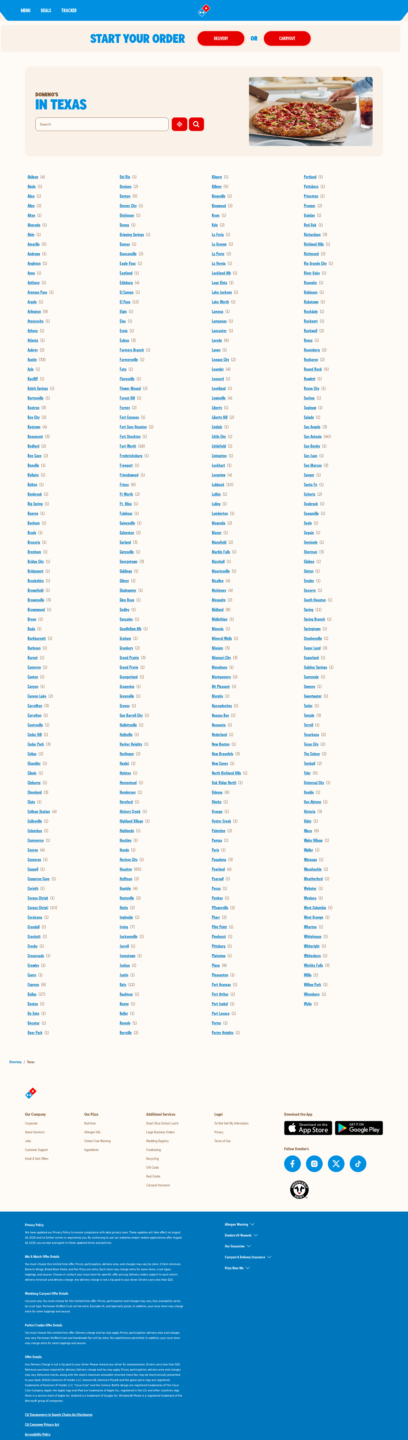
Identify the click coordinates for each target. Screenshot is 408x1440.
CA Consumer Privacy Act (42, 1424)
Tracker (69, 10)
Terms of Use (222, 1141)
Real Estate (153, 1176)
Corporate (31, 1123)
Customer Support (36, 1149)
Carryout (291, 38)
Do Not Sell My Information (231, 1123)
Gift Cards (152, 1167)
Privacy (218, 1132)
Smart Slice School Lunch (162, 1123)
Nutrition (90, 1123)
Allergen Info (92, 1132)
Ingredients (91, 1149)
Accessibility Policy (37, 1434)
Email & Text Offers (36, 1158)
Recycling (152, 1158)
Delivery (225, 38)
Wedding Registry (157, 1141)
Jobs (28, 1141)
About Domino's (35, 1132)
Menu (25, 10)
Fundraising (153, 1149)
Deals (46, 10)
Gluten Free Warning (97, 1141)
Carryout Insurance (158, 1185)
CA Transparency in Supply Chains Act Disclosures (58, 1414)
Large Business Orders (160, 1132)
